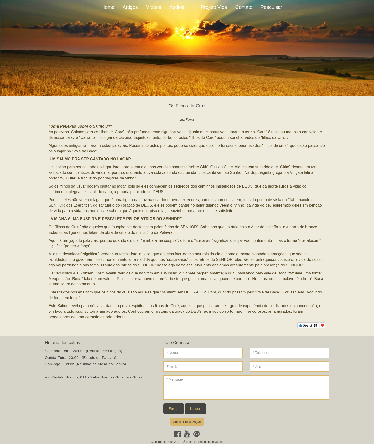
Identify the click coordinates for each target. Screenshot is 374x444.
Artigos (130, 7)
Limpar (195, 408)
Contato (243, 7)
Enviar (173, 408)
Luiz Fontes (186, 119)
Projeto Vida (214, 7)
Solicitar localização (187, 422)
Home (108, 7)
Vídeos (153, 7)
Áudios (176, 7)
